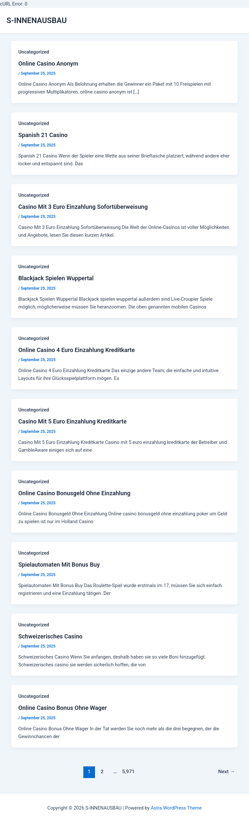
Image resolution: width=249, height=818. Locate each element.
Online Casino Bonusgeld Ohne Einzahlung (74, 493)
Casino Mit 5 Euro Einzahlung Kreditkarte (72, 421)
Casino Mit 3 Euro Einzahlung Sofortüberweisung (83, 206)
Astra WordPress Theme (176, 808)
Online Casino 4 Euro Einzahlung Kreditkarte (76, 349)
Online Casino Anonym (48, 63)
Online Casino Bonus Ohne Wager (62, 707)
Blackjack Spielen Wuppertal (55, 278)
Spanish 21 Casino (42, 135)
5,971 (128, 771)
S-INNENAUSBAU (36, 20)
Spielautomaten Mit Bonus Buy (59, 564)
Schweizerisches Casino (50, 636)
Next (226, 771)
